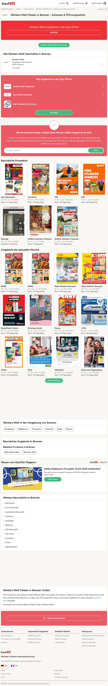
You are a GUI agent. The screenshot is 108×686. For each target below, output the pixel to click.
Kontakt (57, 674)
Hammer (8, 516)
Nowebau (8, 521)
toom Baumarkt (11, 507)
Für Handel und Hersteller (11, 639)
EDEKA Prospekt (34, 636)
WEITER (54, 32)
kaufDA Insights (88, 639)
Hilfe (3, 670)
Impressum (58, 670)
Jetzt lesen (52, 479)
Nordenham (9, 429)
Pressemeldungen (89, 646)
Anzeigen (102, 9)
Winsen (69, 429)
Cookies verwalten (61, 677)
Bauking (7, 525)
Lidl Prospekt (60, 642)
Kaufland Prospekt (35, 639)
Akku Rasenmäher (12, 452)
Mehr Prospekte (54, 380)
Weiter (96, 150)
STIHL (7, 542)
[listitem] (14, 184)
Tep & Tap (8, 534)
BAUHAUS (9, 503)
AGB (3, 677)
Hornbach (8, 538)
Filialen (18, 9)
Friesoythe (36, 429)
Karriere (4, 642)
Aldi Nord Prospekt (62, 636)
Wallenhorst (23, 429)
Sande (59, 429)
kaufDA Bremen (7, 9)
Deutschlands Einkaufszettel (93, 636)
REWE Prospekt (34, 642)
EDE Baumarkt (10, 529)
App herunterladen (89, 642)
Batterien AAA (29, 452)
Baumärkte (29, 9)
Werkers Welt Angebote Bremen (54, 45)
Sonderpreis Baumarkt (13, 512)
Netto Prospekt (61, 639)
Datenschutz (61, 144)
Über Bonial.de (6, 636)
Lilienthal (49, 429)
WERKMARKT (10, 547)
